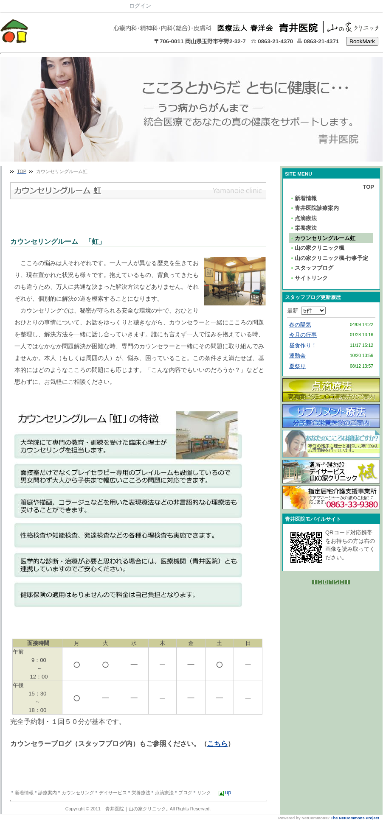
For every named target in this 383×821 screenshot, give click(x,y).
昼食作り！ (303, 345)
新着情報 (303, 198)
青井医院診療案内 (314, 208)
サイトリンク (309, 278)
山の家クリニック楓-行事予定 (329, 258)
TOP (369, 187)
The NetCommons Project (355, 818)
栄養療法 (303, 228)
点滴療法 (303, 218)
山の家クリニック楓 (317, 248)
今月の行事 (303, 335)
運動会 (297, 355)
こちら (217, 743)
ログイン (140, 6)
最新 (306, 310)
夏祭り (297, 366)
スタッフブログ (311, 268)
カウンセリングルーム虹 (322, 238)
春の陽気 (300, 324)
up (228, 792)
